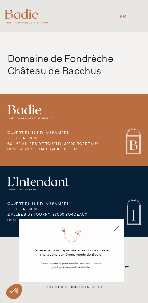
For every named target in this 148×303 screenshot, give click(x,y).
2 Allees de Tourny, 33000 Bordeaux (47, 214)
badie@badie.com (58, 149)
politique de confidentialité (71, 267)
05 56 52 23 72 (21, 149)
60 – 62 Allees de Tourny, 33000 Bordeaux (53, 143)
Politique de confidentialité (74, 287)
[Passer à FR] (123, 16)
